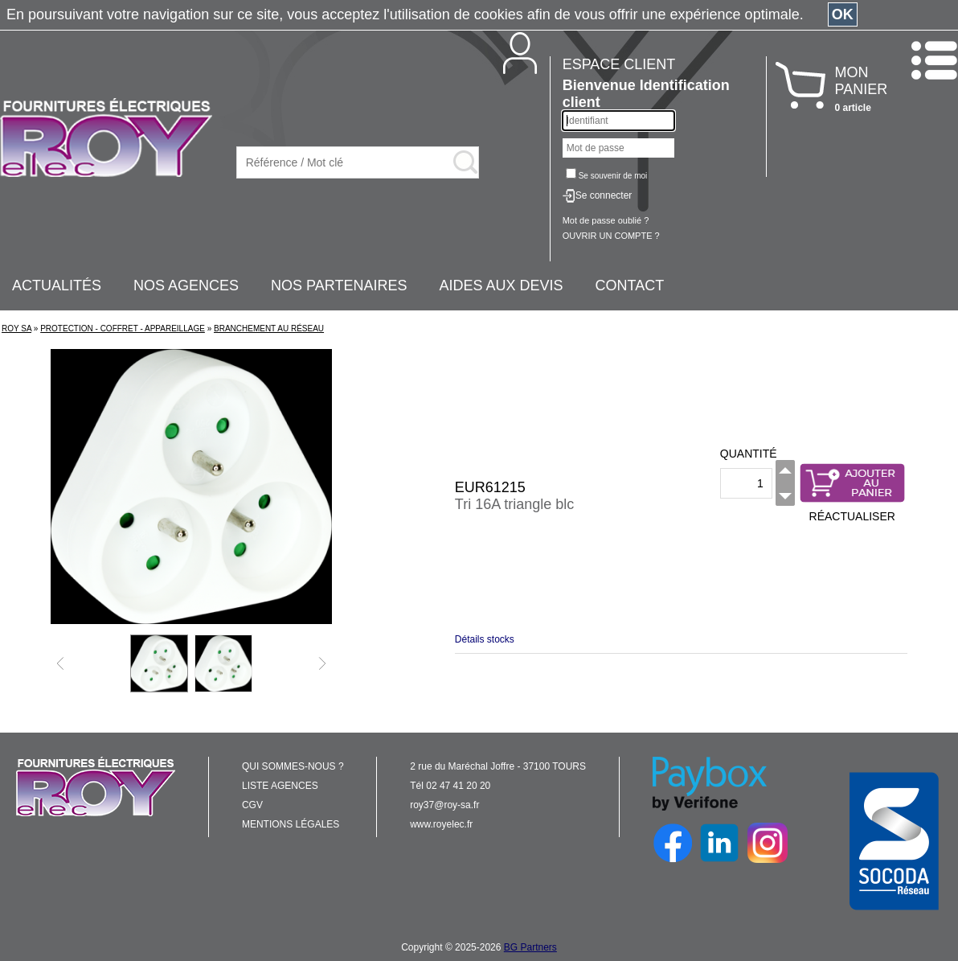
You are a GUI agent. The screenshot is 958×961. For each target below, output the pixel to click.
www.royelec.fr (441, 824)
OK (843, 14)
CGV (252, 805)
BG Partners (530, 947)
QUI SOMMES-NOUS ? (293, 766)
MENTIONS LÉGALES (290, 824)
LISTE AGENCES (280, 785)
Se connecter (604, 195)
